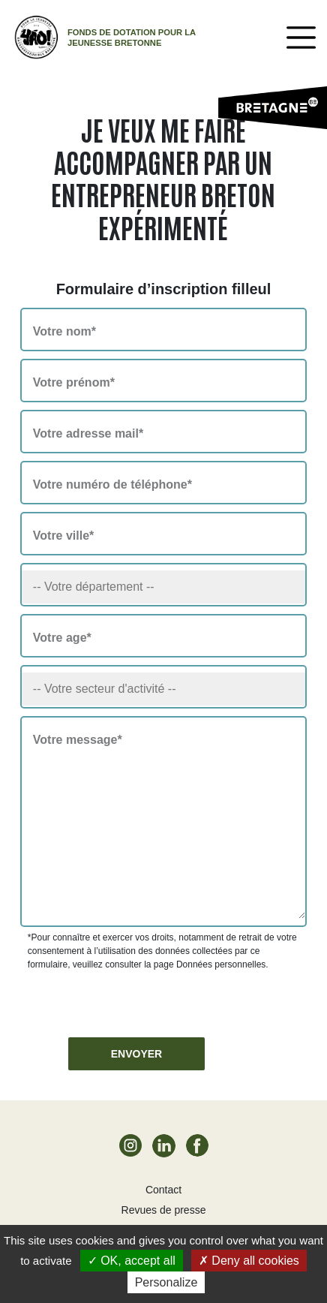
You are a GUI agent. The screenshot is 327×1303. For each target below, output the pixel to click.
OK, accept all (132, 1260)
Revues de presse (164, 1210)
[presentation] (142, 1000)
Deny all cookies (249, 1260)
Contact (164, 1190)
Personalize (166, 1282)
